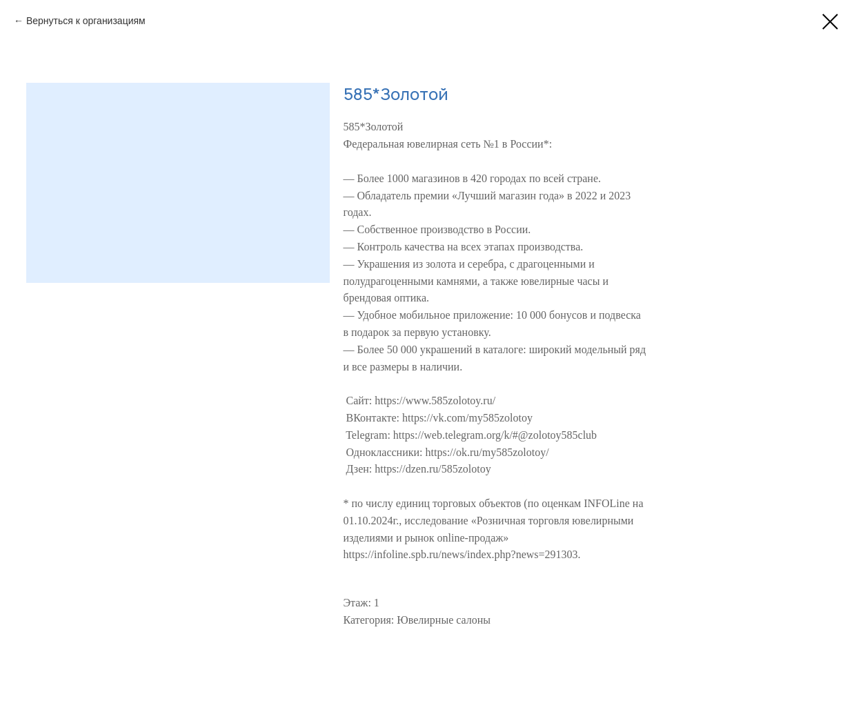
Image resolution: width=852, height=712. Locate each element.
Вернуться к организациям (86, 20)
